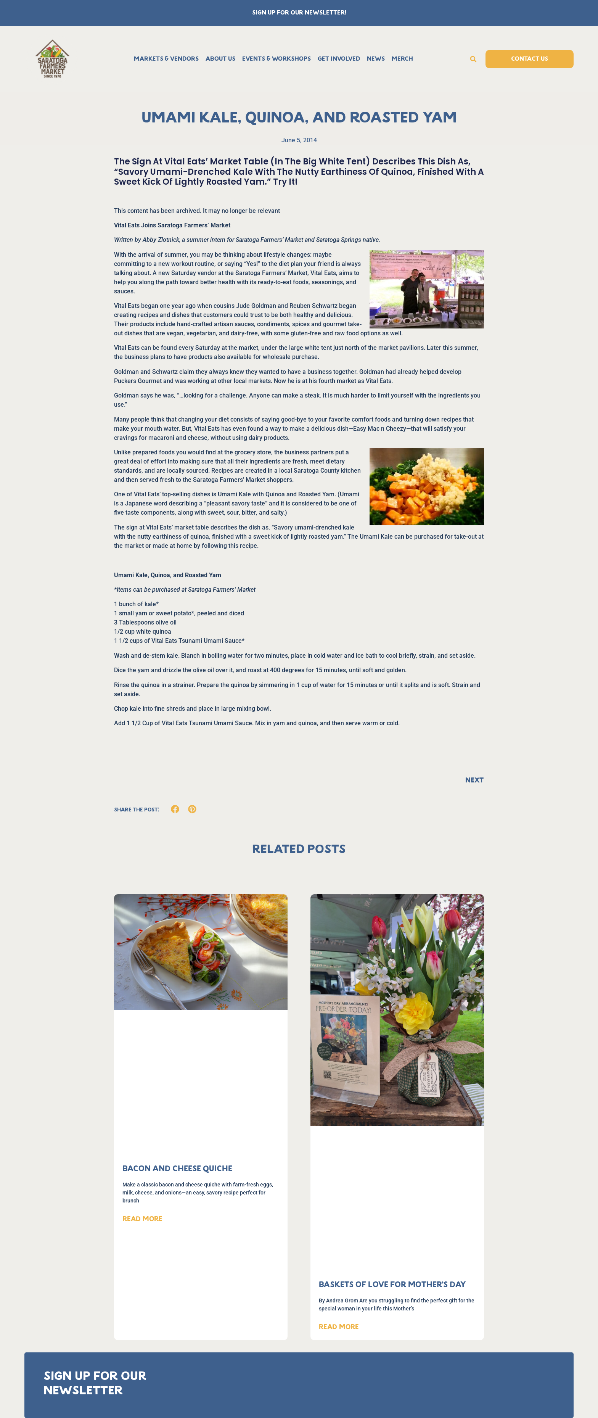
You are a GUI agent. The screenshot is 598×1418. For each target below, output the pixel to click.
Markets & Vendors (166, 59)
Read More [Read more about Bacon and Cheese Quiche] (142, 1219)
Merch (402, 59)
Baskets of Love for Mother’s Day (392, 1285)
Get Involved (339, 59)
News (376, 59)
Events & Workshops (276, 59)
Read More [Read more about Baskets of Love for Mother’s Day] (339, 1327)
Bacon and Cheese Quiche (177, 1169)
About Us (220, 59)
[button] (473, 59)
